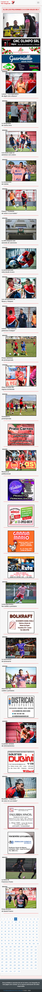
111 (2, 950)
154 (31, 962)
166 (6, 968)
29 (15, 925)
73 (15, 937)
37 (5, 928)
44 (29, 928)
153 (27, 962)
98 (26, 943)
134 (23, 956)
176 (10, 971)
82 (8, 940)
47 (1, 931)
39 (12, 928)
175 (6, 971)
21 (26, 922)
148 (6, 962)
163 (31, 965)
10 (27, 919)
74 (19, 937)
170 (23, 968)
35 (37, 925)
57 (37, 931)
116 (23, 950)
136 (31, 956)
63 (19, 934)
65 (26, 934)
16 (8, 922)
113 (10, 950)
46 (37, 928)
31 (22, 925)
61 (12, 934)
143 (23, 959)
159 (15, 965)
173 (36, 968)
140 (10, 959)
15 (5, 922)
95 (15, 943)
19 (19, 922)
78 (33, 937)
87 (26, 940)
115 (19, 950)
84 (15, 940)
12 (34, 919)
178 (19, 971)
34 (33, 925)
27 (8, 925)
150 (15, 962)
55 (29, 931)
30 (19, 925)
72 (12, 937)
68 (37, 934)
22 (29, 922)
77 (29, 937)
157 (6, 965)
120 (2, 953)
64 (22, 934)
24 (37, 922)
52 (19, 931)
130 (6, 956)
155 (36, 962)
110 (36, 946)
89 (33, 940)
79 (37, 937)
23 (33, 922)
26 (5, 925)
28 (12, 925)
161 (23, 965)
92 (5, 943)
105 (15, 946)
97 (22, 943)
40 (15, 928)
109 (31, 946)
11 (31, 919)
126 (27, 953)
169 (19, 968)
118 (31, 950)
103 (6, 946)
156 (2, 965)
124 (19, 953)
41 (19, 928)
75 (22, 937)
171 (27, 968)
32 (26, 925)
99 (29, 943)
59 (5, 934)
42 (22, 928)
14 (1, 922)
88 (29, 940)
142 (19, 959)
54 (26, 931)
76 (26, 937)
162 (27, 965)
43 (26, 928)
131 (10, 956)
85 (19, 940)
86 (22, 940)
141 (15, 959)
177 (15, 971)
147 (2, 962)
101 (38, 943)
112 (6, 950)
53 (22, 931)
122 (10, 953)
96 (19, 943)
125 (23, 953)
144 (27, 959)
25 (1, 925)
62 (15, 934)
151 (19, 962)
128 (36, 953)
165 (2, 968)
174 (2, 971)
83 (12, 940)
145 (31, 959)
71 (8, 937)
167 (10, 968)
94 (12, 943)
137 (36, 956)
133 (19, 956)
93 (8, 943)
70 (5, 937)
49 (8, 931)
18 (15, 922)
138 (2, 959)
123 (15, 953)
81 (5, 940)
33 (29, 925)
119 (36, 950)
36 (1, 928)
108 (27, 946)
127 (31, 953)
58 (1, 934)
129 (2, 956)
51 (15, 931)
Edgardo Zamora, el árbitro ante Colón (21, 30)
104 (10, 946)
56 (33, 931)
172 (31, 968)
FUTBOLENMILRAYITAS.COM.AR (13, 990)
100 (34, 943)
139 (6, 959)
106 (19, 946)
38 (8, 928)
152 (23, 962)
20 (22, 922)
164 (36, 965)
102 (2, 946)
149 (10, 962)
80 (1, 940)
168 (15, 968)
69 (1, 937)
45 (33, 928)
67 (33, 934)
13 (37, 919)
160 (19, 965)
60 (8, 934)
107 (23, 946)
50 (12, 931)
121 (6, 953)
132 (15, 956)
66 (29, 934)
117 (27, 950)
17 (12, 922)
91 (1, 943)
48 (5, 931)
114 (15, 950)
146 (36, 959)
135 (27, 956)
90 (37, 940)
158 (10, 965)
